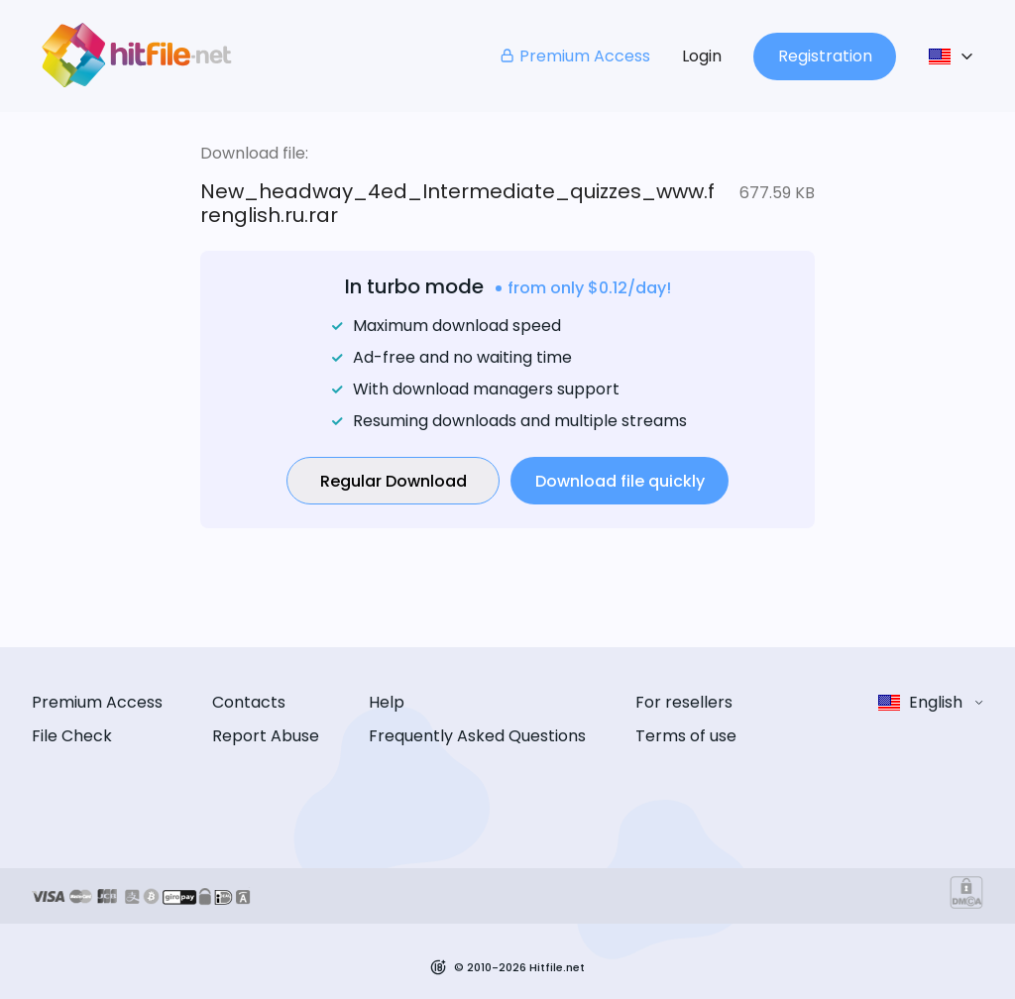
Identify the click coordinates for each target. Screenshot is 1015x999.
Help (386, 702)
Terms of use (685, 735)
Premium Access (574, 56)
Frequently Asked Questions (477, 735)
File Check (72, 735)
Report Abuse (265, 735)
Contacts (248, 702)
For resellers (684, 702)
